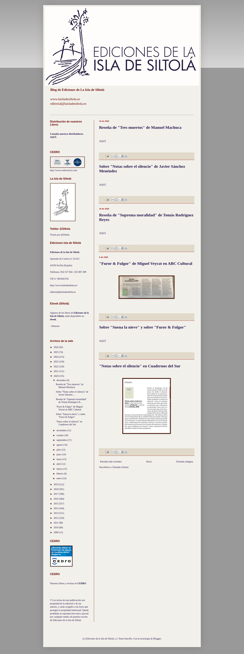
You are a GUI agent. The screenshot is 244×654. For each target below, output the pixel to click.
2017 (56, 494)
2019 (56, 484)
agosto (59, 445)
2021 (56, 371)
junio (59, 454)
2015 (56, 503)
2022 (56, 366)
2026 (56, 347)
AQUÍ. (102, 141)
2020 (56, 376)
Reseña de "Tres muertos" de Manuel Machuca (140, 127)
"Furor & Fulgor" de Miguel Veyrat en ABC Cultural (145, 263)
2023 (56, 361)
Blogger (157, 638)
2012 (56, 518)
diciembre (61, 380)
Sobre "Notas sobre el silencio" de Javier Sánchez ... (72, 393)
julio (58, 449)
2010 (56, 527)
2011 (56, 523)
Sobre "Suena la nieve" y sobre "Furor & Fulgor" (142, 327)
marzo (59, 469)
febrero (60, 473)
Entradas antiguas (184, 461)
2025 (56, 352)
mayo (59, 459)
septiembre (61, 440)
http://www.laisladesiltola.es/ (63, 285)
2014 (56, 508)
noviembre (61, 430)
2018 (56, 489)
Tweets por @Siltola (59, 234)
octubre (60, 435)
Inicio (149, 461)
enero (59, 478)
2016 (56, 499)
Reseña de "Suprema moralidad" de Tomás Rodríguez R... (71, 400)
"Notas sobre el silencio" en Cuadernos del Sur (139, 366)
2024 (56, 357)
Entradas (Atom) (120, 467)
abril (58, 464)
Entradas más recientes (111, 461)
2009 (56, 532)
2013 (56, 513)
